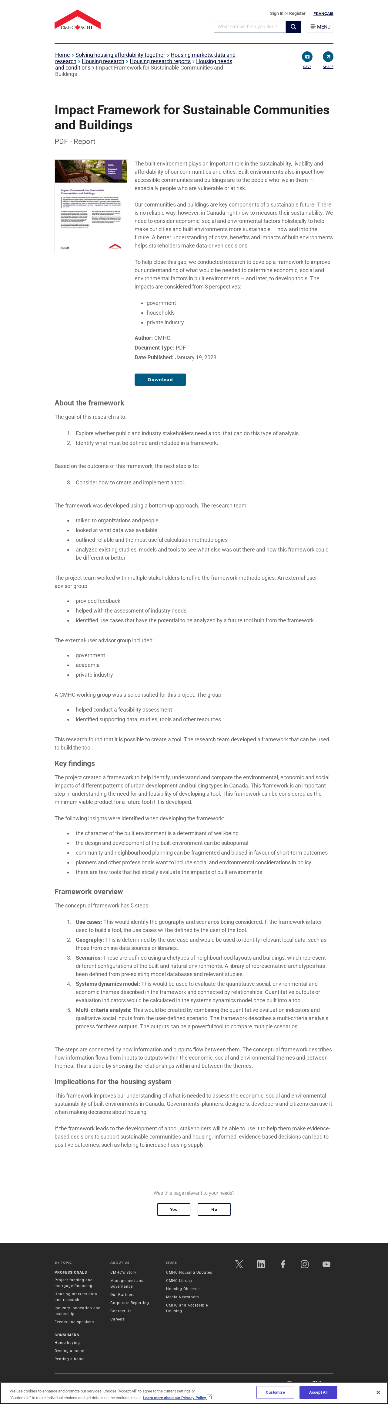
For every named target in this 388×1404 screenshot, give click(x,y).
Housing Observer (183, 1289)
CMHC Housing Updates (189, 1272)
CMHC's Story (123, 1272)
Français (323, 13)
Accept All (318, 1392)
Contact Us (121, 1311)
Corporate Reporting (129, 1303)
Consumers (67, 1335)
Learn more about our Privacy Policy (177, 1397)
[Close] (378, 1392)
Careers (117, 1319)
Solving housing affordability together (120, 55)
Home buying (67, 1343)
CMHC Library (179, 1281)
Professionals (71, 1272)
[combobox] (250, 26)
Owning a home (69, 1351)
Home (62, 55)
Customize (275, 1392)
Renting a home (70, 1359)
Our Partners (122, 1295)
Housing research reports (160, 61)
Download (160, 379)
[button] (293, 27)
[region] (194, 1393)
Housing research (103, 61)
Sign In (277, 13)
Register (297, 13)
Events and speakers (74, 1322)
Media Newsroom (182, 1297)
